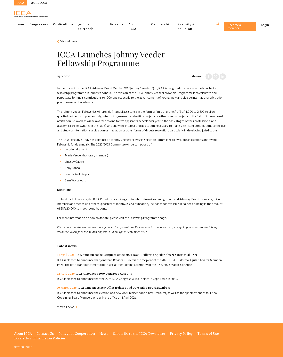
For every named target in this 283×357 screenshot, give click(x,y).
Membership (161, 24)
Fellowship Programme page (148, 218)
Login (265, 25)
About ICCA (133, 26)
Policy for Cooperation (77, 334)
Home (19, 24)
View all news (68, 41)
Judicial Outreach (85, 26)
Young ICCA (38, 2)
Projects (117, 24)
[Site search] (217, 23)
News (104, 334)
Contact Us (45, 334)
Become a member (234, 26)
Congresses (38, 24)
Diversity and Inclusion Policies (40, 338)
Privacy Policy (181, 334)
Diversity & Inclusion (185, 26)
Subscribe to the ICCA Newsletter (139, 334)
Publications (63, 24)
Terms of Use (208, 334)
